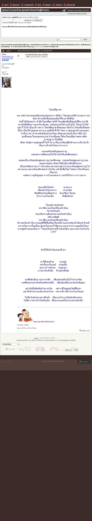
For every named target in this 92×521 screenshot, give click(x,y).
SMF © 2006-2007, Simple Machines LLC (45, 340)
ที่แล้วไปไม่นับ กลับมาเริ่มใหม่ (23, 46)
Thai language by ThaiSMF (67, 340)
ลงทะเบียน (35, 17)
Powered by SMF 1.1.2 (24, 340)
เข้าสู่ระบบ (26, 17)
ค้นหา (62, 361)
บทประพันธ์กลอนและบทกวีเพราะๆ (40, 44)
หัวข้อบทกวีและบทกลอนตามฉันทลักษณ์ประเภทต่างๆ (65, 44)
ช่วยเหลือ (50, 361)
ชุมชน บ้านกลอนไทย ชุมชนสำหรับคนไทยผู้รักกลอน (15, 44)
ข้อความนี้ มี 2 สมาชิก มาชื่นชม (27, 328)
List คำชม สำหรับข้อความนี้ (50, 46)
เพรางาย (38, 46)
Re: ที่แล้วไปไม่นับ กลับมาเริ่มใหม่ (37, 55)
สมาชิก (56, 361)
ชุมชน (44, 361)
